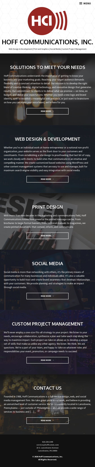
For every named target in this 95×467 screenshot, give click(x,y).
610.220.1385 (47, 442)
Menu (85, 3)
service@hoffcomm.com (47, 445)
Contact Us (47, 388)
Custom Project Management (47, 324)
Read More (51, 112)
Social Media (47, 263)
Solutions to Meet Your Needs (47, 67)
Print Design (47, 207)
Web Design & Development (47, 139)
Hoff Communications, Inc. (47, 42)
